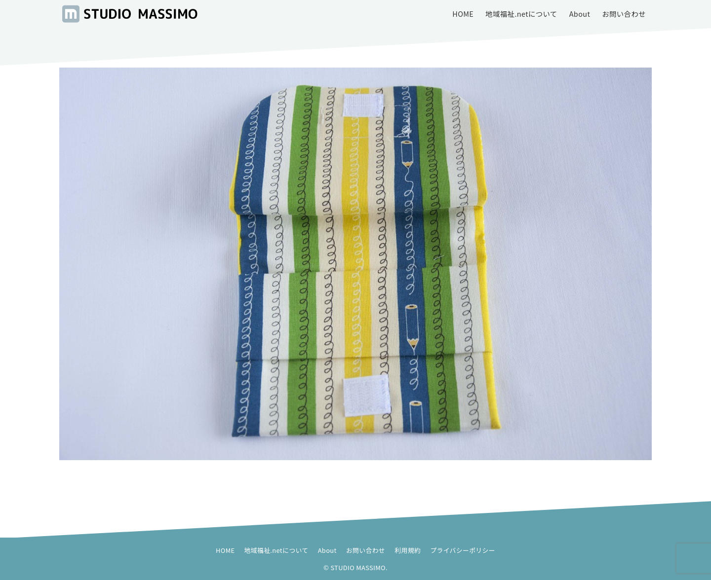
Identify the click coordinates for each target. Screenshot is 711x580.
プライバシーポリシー (462, 550)
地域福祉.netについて (276, 550)
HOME (225, 550)
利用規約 (408, 550)
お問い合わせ (365, 550)
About (327, 550)
